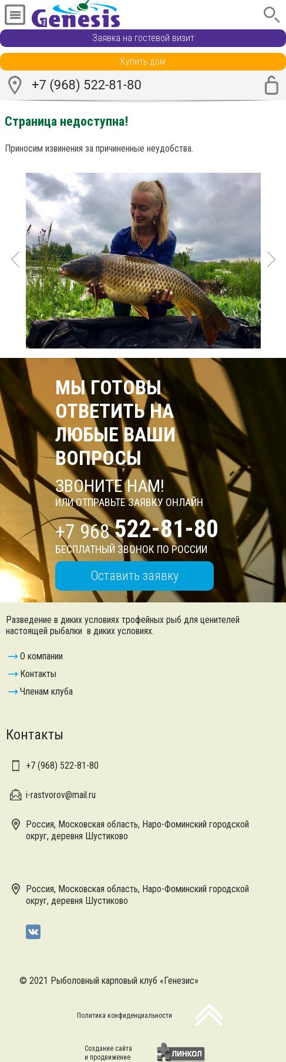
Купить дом (143, 61)
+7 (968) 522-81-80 (87, 85)
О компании (41, 656)
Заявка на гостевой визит (143, 37)
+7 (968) (62, 765)
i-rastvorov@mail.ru (61, 794)
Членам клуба (46, 691)
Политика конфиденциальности (124, 1015)
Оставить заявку (134, 575)
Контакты (38, 673)
